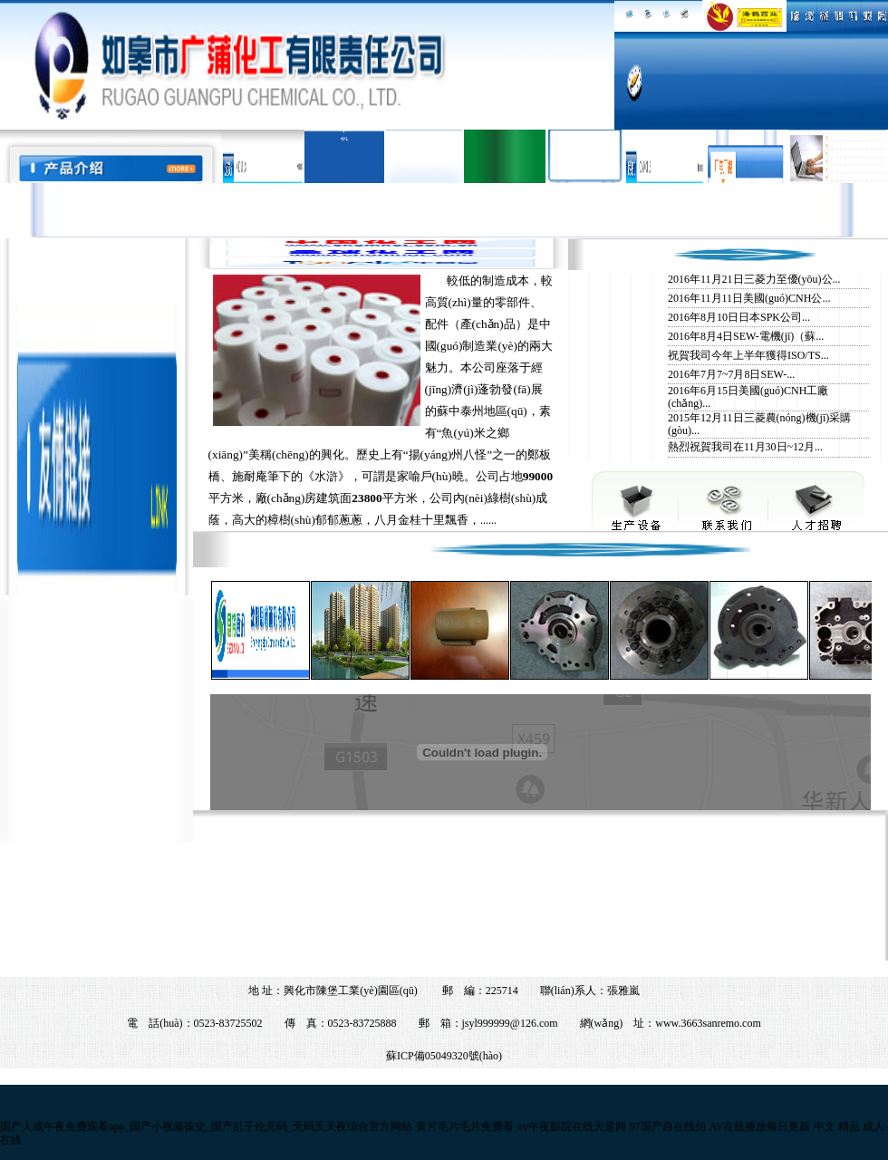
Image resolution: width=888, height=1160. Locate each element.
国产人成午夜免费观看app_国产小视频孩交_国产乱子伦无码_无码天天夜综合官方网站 (206, 1126)
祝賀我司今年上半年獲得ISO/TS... (748, 355)
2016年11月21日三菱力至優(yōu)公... (754, 279)
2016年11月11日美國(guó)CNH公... (749, 298)
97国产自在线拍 (668, 1126)
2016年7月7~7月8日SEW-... (731, 374)
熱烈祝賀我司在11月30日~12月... (745, 446)
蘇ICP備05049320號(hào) (444, 1055)
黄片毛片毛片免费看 (465, 1126)
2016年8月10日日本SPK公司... (739, 317)
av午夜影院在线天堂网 (571, 1126)
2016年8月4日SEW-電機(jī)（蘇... (746, 336)
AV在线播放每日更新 (760, 1126)
